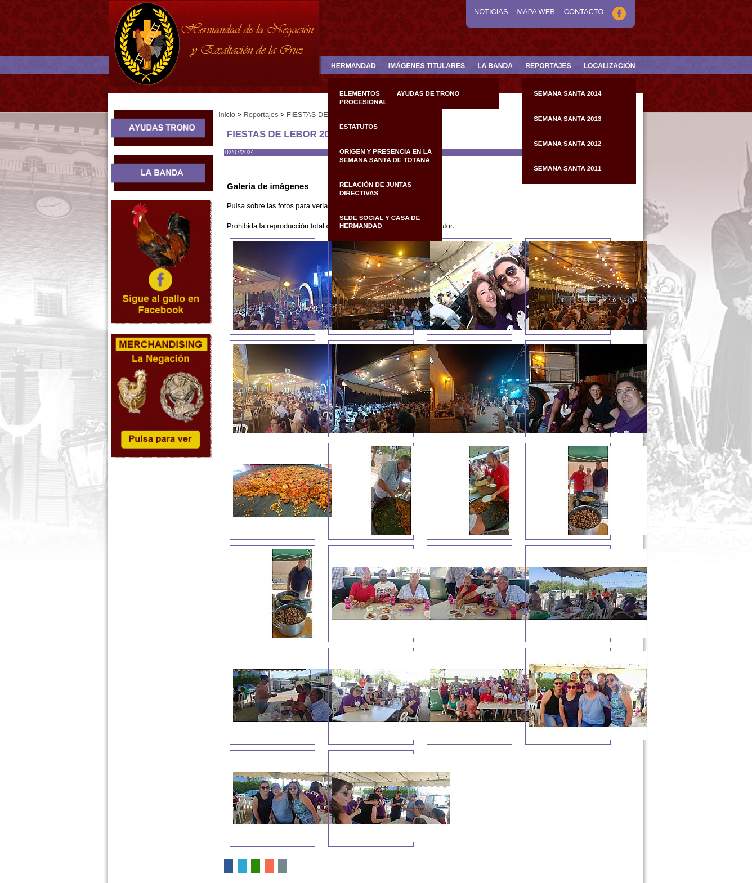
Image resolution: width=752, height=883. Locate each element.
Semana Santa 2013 (567, 118)
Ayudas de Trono (428, 93)
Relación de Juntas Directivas (375, 188)
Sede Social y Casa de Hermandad (379, 221)
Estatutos (358, 126)
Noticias (491, 11)
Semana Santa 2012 (567, 143)
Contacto (584, 11)
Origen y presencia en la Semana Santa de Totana (385, 155)
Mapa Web (535, 11)
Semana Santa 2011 (567, 168)
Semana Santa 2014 (567, 93)
